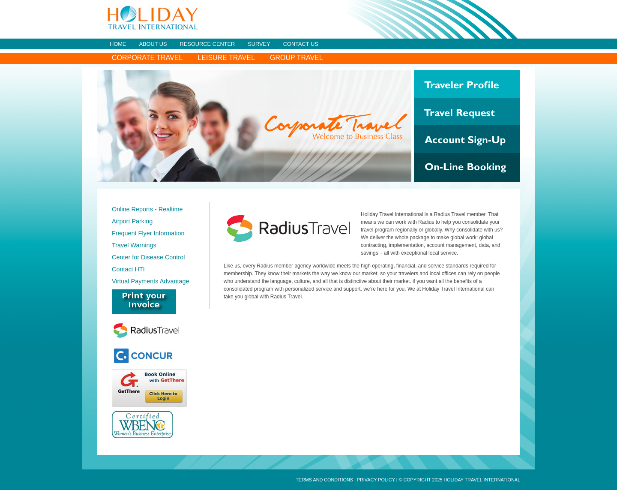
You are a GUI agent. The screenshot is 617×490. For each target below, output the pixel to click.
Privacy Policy (376, 479)
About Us (153, 44)
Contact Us (300, 44)
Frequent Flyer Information (148, 233)
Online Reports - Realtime (147, 209)
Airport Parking (132, 221)
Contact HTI (128, 269)
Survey (259, 44)
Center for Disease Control (148, 257)
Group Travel (296, 57)
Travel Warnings (134, 245)
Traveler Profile (467, 84)
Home (118, 44)
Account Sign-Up (467, 139)
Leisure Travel (226, 57)
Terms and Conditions (324, 479)
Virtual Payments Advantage (150, 281)
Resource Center (207, 44)
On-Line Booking (467, 167)
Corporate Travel (147, 57)
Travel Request (467, 111)
